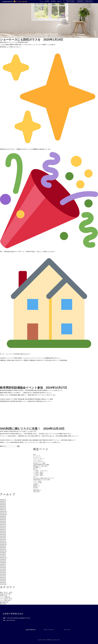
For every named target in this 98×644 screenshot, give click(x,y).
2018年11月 (3, 557)
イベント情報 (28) (5, 597)
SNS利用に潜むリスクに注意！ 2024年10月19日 (32, 428)
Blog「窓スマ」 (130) (6, 592)
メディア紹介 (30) (5, 600)
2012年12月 (3, 584)
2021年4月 (3, 538)
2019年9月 (3, 552)
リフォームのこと (37, 460)
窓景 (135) (3, 603)
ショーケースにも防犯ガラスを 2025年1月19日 (31, 39)
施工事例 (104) (4, 602)
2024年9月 (3, 516)
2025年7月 (3, 501)
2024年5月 (3, 523)
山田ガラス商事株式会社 (47, 639)
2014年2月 (3, 576)
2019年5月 (3, 554)
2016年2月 (3, 572)
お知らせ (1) (3, 595)
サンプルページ (37, 457)
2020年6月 (3, 547)
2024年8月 (3, 518)
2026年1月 (3, 499)
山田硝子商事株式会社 (13, 614)
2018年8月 (3, 561)
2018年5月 (3, 562)
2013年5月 (3, 581)
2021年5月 (3, 536)
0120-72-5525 (70, 1)
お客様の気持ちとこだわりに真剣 (41, 479)
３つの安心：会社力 (38, 472)
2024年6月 (3, 521)
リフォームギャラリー (38, 461)
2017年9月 (3, 567)
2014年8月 (3, 574)
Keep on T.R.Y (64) (5, 594)
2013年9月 (3, 579)
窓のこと (35, 469)
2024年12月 (3, 511)
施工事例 (53, 1)
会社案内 (47, 1)
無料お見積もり (37, 490)
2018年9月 (3, 559)
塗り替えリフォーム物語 (39, 463)
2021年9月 (3, 533)
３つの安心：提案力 (38, 473)
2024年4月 (3, 524)
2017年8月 (3, 569)
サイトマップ (36, 455)
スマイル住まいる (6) (6, 598)
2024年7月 (3, 519)
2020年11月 (3, 544)
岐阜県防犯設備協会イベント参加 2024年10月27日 (33, 387)
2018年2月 (3, 564)
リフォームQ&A (37, 481)
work (34, 454)
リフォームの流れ (37, 482)
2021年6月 (3, 534)
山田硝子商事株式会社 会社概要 (41, 464)
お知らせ (59, 1)
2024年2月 (3, 528)
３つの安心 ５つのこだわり (40, 470)
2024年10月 (3, 514)
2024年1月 (3, 529)
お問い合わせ (36, 491)
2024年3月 (3, 526)
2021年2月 (3, 541)
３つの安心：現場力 (38, 475)
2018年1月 (3, 566)
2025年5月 (3, 503)
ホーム (41, 1)
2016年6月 (3, 571)
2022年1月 (3, 531)
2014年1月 (3, 577)
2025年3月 (3, 506)
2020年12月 (3, 542)
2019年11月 (3, 551)
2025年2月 (3, 508)
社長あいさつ (36, 485)
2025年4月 (3, 504)
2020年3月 (3, 549)
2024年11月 (3, 513)
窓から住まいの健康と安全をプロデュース (43, 478)
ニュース (35, 488)
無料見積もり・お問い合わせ (85, 1)
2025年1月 (3, 509)
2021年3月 (3, 539)
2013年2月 (3, 582)
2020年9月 (3, 546)
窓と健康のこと (37, 467)
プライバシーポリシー (38, 458)
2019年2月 (3, 556)
